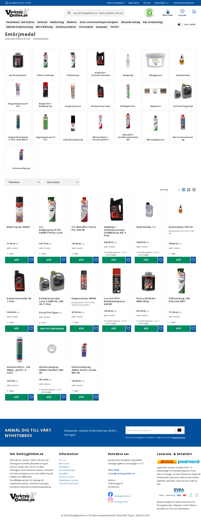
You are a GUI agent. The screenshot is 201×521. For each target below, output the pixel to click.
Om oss (62, 460)
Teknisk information (69, 483)
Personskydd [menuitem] (86, 26)
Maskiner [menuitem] (72, 22)
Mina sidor (64, 463)
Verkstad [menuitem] (42, 22)
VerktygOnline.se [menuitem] (115, 3)
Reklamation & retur (68, 480)
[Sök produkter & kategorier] (99, 12)
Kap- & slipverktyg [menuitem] (152, 22)
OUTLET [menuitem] (115, 26)
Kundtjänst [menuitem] (160, 3)
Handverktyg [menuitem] (57, 22)
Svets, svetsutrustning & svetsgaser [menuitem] (99, 22)
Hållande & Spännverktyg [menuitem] (19, 26)
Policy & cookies (67, 476)
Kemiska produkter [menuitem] (66, 26)
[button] (182, 13)
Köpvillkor (63, 473)
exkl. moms (189, 24)
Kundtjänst (64, 466)
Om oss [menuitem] (146, 3)
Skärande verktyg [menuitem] (130, 22)
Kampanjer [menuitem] (101, 26)
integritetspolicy (178, 437)
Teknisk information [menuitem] (183, 3)
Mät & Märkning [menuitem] (44, 26)
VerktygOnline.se (122, 496)
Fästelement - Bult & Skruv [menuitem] (20, 22)
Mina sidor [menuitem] (133, 3)
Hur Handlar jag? (67, 470)
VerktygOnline (121, 501)
